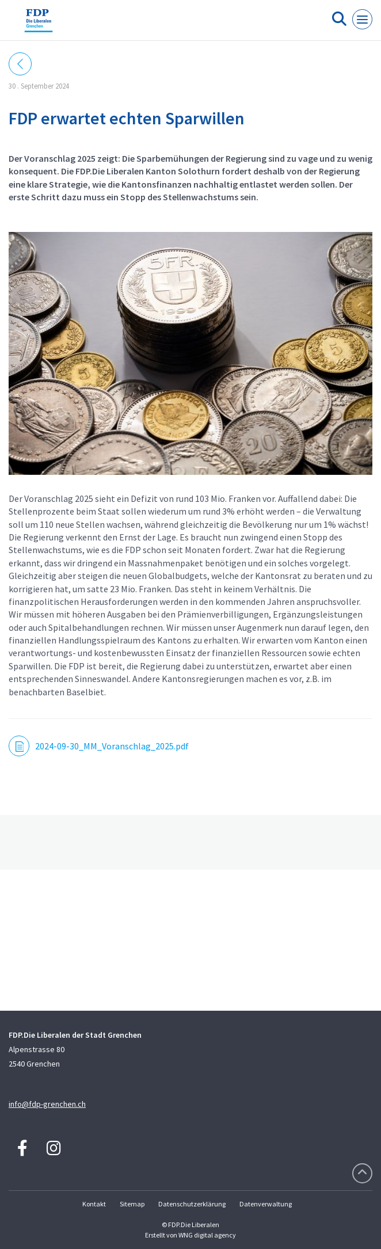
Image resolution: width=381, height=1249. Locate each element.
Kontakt (94, 1204)
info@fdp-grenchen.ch (47, 1104)
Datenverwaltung (265, 1204)
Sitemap (132, 1204)
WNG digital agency (207, 1235)
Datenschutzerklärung (192, 1204)
